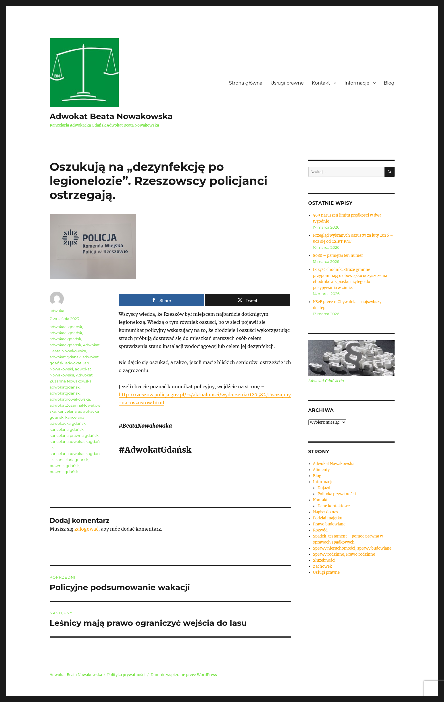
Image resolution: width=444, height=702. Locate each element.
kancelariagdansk (72, 459)
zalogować (86, 529)
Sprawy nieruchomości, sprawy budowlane (352, 548)
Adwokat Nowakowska (333, 463)
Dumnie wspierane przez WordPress (184, 674)
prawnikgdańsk (64, 471)
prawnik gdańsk (65, 465)
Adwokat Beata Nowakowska (111, 116)
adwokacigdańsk (65, 338)
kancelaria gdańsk (67, 429)
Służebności (324, 560)
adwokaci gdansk (66, 326)
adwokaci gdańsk (66, 332)
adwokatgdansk (65, 393)
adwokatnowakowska (70, 399)
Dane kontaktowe (334, 506)
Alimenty (321, 469)
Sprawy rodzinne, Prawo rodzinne (344, 554)
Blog (389, 83)
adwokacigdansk (65, 345)
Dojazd (324, 487)
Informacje (356, 83)
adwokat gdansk (65, 357)
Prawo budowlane (329, 524)
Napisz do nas (325, 512)
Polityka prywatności (337, 493)
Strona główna (246, 83)
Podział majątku (327, 518)
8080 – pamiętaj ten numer (338, 255)
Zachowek (322, 566)
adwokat (58, 310)
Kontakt (321, 83)
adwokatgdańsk (65, 387)
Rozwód (320, 530)
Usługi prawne (287, 83)
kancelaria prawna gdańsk (74, 435)
